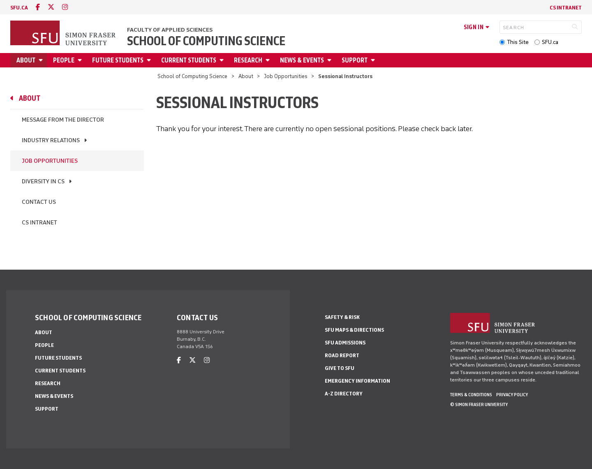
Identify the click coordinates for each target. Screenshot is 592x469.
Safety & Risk (342, 317)
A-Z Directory (344, 393)
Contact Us (39, 202)
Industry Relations (51, 140)
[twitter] (51, 7)
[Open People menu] (81, 60)
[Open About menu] (42, 60)
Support (355, 60)
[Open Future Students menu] (150, 60)
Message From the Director (63, 119)
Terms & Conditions (471, 394)
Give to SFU (339, 368)
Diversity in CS (43, 181)
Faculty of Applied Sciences (170, 29)
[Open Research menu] (269, 60)
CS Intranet (566, 7)
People (63, 60)
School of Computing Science (206, 41)
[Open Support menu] (374, 60)
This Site (518, 42)
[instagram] (65, 7)
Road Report (342, 355)
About (25, 60)
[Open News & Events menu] (330, 60)
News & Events (302, 60)
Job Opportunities (286, 76)
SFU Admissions (345, 342)
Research (248, 60)
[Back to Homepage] (63, 34)
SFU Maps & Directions (354, 329)
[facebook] (38, 7)
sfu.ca (19, 7)
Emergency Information (357, 380)
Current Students (188, 60)
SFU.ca (550, 42)
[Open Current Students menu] (223, 60)
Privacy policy (512, 394)
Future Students (117, 60)
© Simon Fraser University (479, 404)
